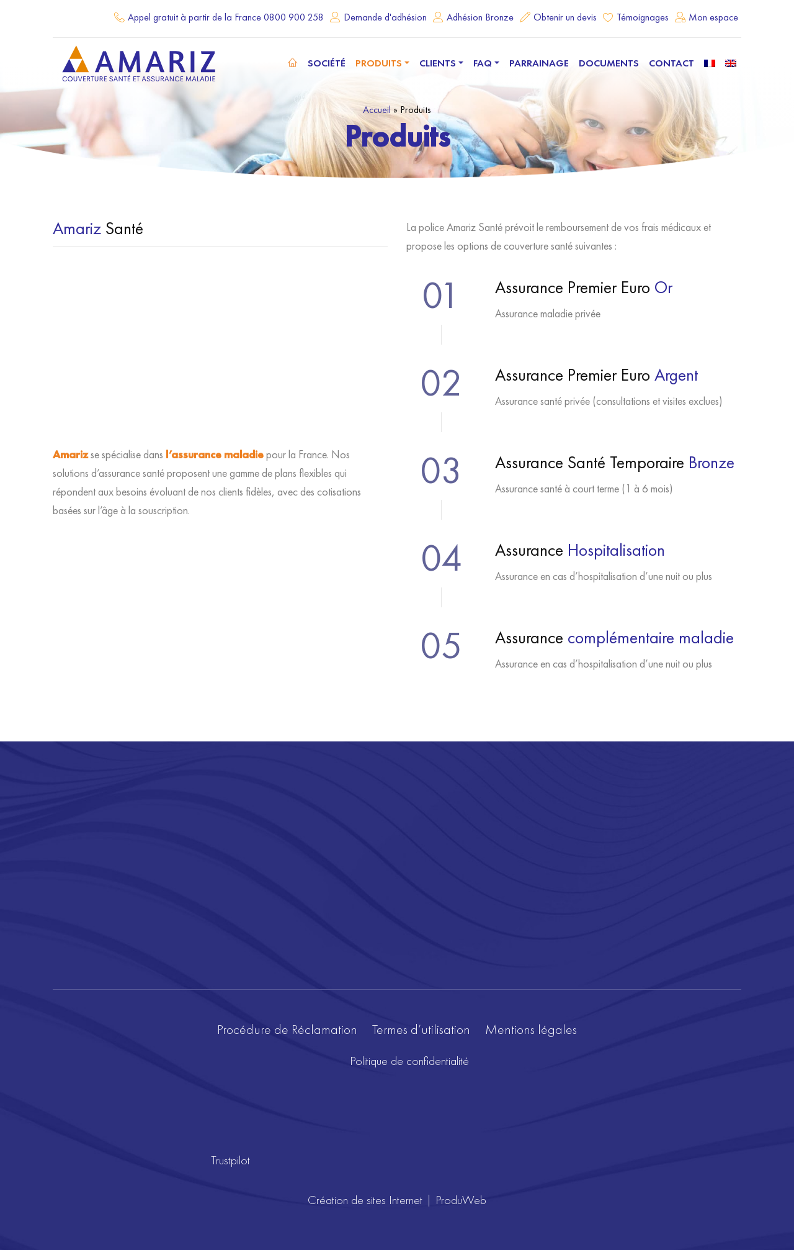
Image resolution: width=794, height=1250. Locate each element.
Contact (671, 63)
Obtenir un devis (565, 17)
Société (327, 63)
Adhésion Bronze (480, 17)
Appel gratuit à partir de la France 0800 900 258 (226, 17)
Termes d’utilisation (421, 1029)
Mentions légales (531, 1029)
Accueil (377, 109)
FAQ (482, 63)
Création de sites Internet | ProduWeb (397, 1199)
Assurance (580, 550)
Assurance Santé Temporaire (614, 462)
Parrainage (539, 63)
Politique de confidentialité (409, 1061)
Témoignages (643, 17)
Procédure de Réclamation (287, 1029)
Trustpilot (230, 1160)
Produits (378, 63)
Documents (609, 63)
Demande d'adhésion (385, 17)
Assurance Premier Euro (583, 287)
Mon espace (713, 17)
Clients (437, 63)
